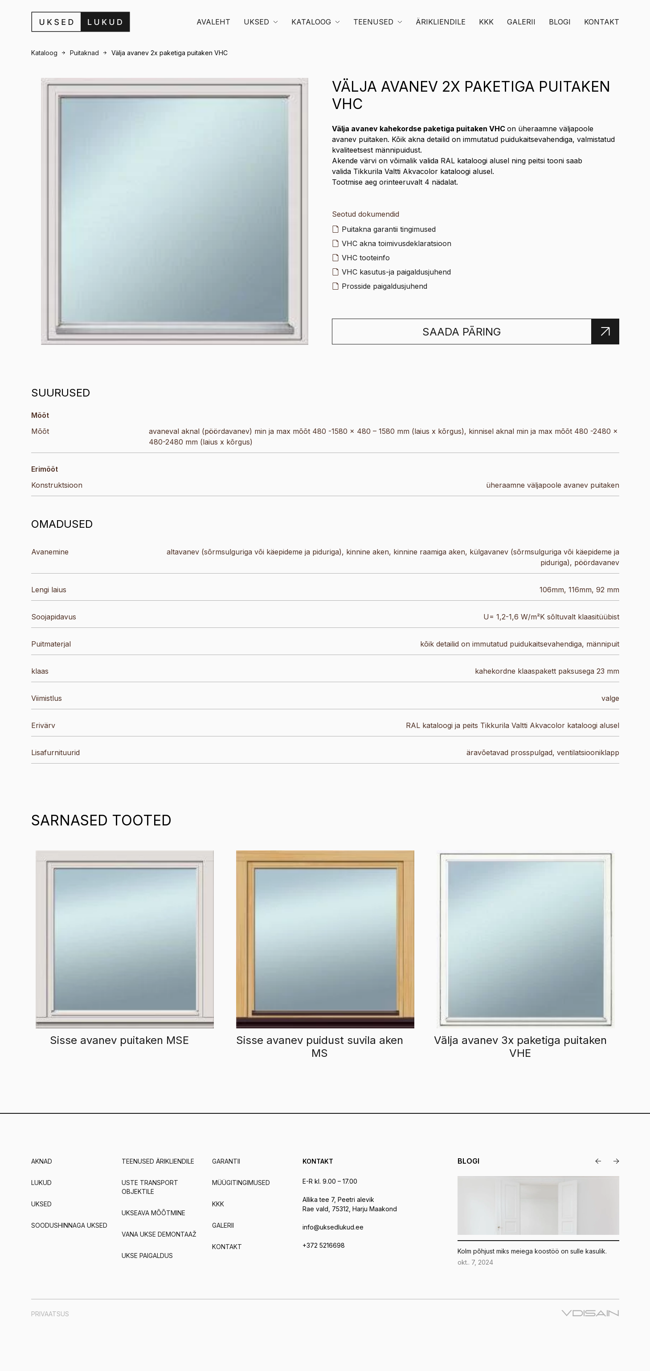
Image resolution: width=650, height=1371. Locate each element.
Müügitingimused (241, 1182)
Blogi (560, 21)
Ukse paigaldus (147, 1255)
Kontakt (601, 21)
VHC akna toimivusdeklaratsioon (396, 243)
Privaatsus (50, 1314)
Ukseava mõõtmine (153, 1213)
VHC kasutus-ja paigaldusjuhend (396, 271)
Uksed (256, 21)
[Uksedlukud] (80, 22)
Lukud (41, 1182)
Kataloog (311, 21)
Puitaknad (84, 53)
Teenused (373, 21)
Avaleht (213, 21)
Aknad (41, 1161)
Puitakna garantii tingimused (389, 229)
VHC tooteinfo (366, 257)
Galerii (521, 21)
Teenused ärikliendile (158, 1161)
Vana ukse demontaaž (159, 1234)
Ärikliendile (441, 21)
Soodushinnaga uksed (69, 1225)
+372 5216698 (324, 1245)
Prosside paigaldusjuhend (384, 286)
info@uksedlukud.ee (333, 1227)
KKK (486, 21)
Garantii (226, 1161)
